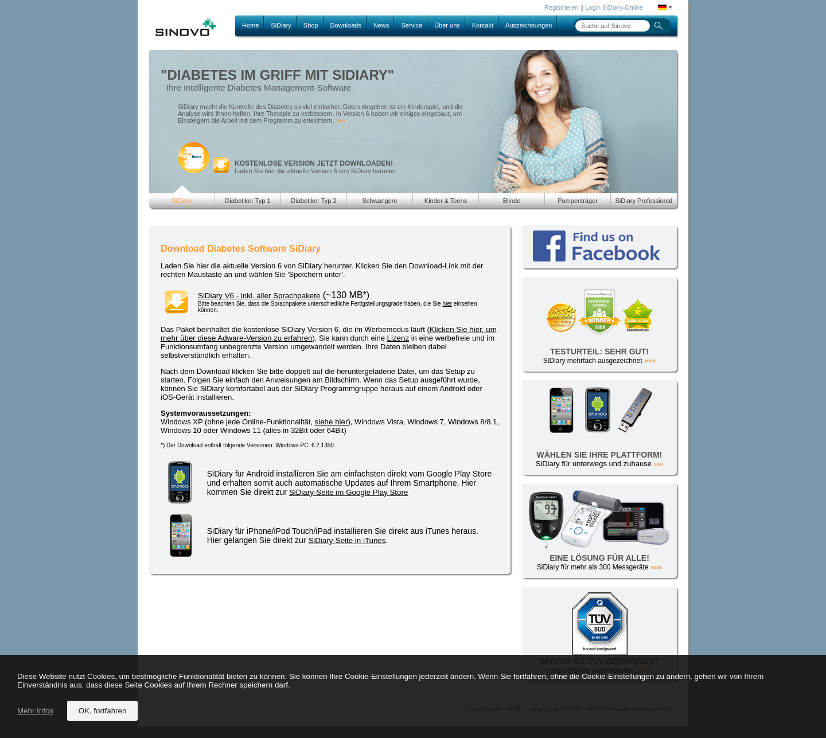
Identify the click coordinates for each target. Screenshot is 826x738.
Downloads (345, 25)
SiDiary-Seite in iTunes (346, 540)
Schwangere (379, 200)
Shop (310, 25)
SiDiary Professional (643, 200)
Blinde (512, 200)
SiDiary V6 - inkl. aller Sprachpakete (259, 295)
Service (411, 25)
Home (250, 25)
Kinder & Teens (445, 200)
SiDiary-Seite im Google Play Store (348, 492)
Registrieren (561, 7)
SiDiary (281, 25)
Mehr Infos (35, 710)
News (381, 25)
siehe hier (331, 421)
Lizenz (398, 338)
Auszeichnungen (528, 25)
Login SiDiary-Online (614, 7)
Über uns (447, 25)
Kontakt (482, 25)
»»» (341, 121)
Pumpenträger (578, 200)
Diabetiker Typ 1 (247, 200)
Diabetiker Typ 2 (313, 200)
